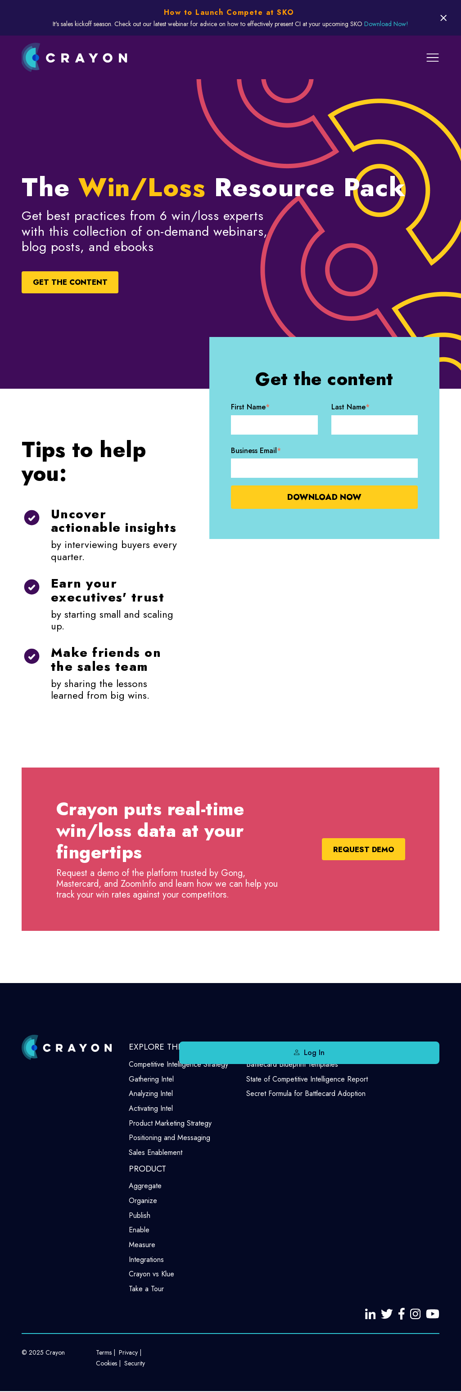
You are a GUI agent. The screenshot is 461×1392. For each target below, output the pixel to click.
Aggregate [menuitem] (145, 1186)
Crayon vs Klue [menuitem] (151, 1274)
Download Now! (386, 23)
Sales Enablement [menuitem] (155, 1152)
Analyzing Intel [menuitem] (151, 1093)
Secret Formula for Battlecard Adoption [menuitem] (306, 1093)
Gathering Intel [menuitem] (151, 1079)
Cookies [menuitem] (106, 1363)
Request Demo (349, 849)
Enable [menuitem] (139, 1230)
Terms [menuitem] (104, 1353)
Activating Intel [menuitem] (151, 1108)
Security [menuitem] (134, 1363)
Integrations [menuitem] (146, 1259)
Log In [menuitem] (416, 1052)
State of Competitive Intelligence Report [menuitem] (307, 1079)
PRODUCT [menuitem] (147, 1169)
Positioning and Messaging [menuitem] (169, 1137)
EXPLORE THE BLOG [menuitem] (168, 1047)
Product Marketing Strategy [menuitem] (170, 1123)
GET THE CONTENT (86, 282)
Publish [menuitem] (139, 1215)
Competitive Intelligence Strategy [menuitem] (178, 1064)
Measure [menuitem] (142, 1244)
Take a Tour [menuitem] (146, 1289)
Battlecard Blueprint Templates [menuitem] (292, 1064)
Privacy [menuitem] (128, 1353)
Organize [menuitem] (143, 1200)
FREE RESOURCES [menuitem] (280, 1047)
